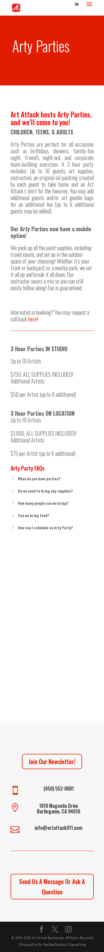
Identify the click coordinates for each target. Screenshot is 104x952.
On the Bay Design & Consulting (62, 944)
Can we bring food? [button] (30, 515)
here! (33, 319)
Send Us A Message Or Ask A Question (52, 886)
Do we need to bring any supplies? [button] (42, 491)
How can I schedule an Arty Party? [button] (42, 527)
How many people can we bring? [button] (40, 503)
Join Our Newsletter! (52, 761)
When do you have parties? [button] (35, 478)
